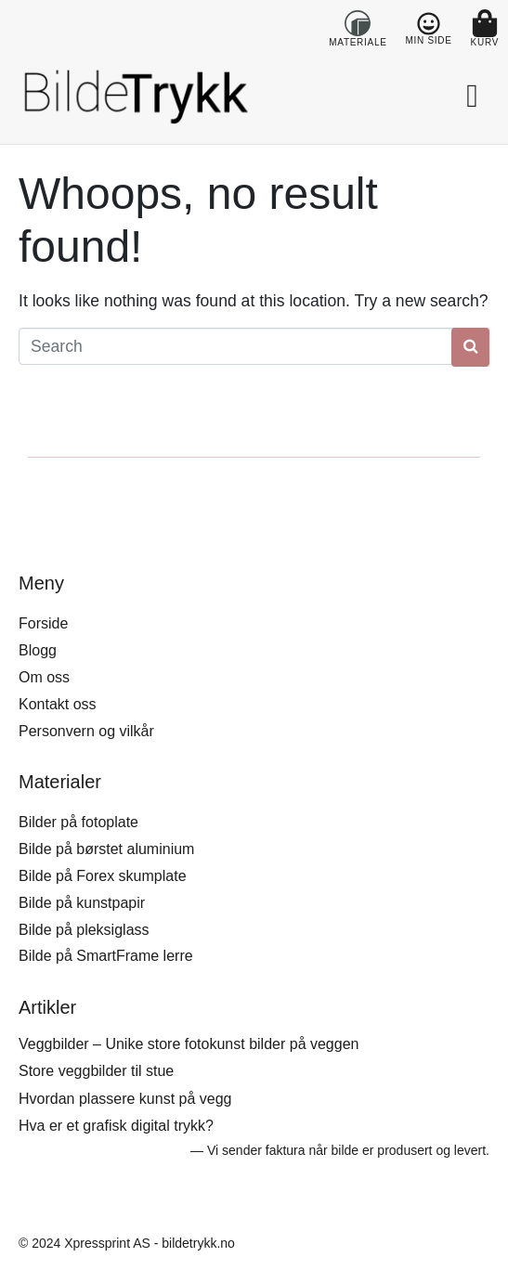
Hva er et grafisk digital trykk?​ (116, 1126)
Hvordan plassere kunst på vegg (125, 1099)
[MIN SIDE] (428, 23)
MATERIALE (357, 42)
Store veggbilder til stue (96, 1071)
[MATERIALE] (357, 23)
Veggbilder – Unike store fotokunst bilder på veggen (188, 1044)
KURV (485, 42)
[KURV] (485, 23)
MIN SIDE (429, 40)
